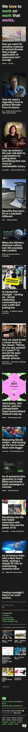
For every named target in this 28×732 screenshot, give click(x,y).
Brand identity (6, 618)
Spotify (4, 724)
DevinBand (18, 701)
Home (4, 718)
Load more (5, 686)
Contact (8, 720)
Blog (20, 720)
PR (15, 621)
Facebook (13, 722)
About (9, 718)
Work (13, 718)
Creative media (6, 621)
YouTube (19, 722)
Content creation (7, 619)
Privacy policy (6, 726)
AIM (3, 720)
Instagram (5, 722)
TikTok (16, 724)
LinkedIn (10, 724)
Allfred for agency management (12, 706)
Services (20, 718)
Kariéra (14, 720)
